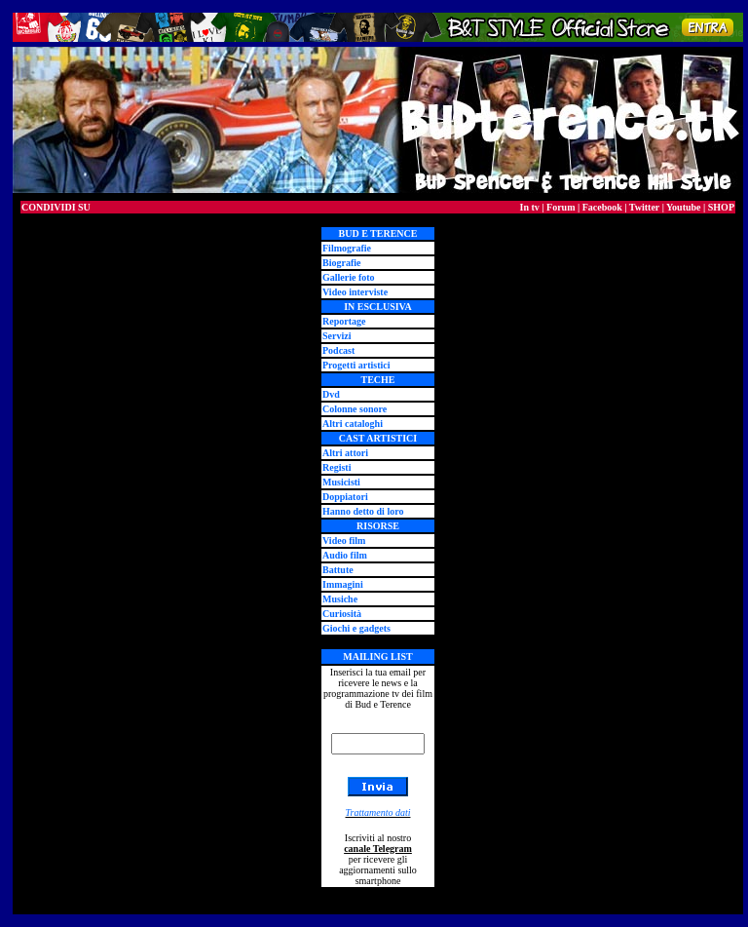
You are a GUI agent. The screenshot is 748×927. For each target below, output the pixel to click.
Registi (336, 467)
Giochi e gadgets (356, 628)
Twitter (644, 207)
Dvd (331, 394)
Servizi (336, 335)
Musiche (339, 599)
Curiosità (341, 613)
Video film (343, 540)
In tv (530, 207)
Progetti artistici (356, 365)
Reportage (343, 321)
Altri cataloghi (352, 423)
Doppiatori (345, 496)
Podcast (338, 350)
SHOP (721, 207)
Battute (338, 569)
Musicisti (341, 482)
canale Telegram (378, 848)
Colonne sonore (354, 409)
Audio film (344, 555)
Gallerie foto (348, 277)
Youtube (683, 207)
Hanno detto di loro (362, 511)
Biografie (341, 262)
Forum (560, 207)
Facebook (602, 207)
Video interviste (355, 292)
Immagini (342, 584)
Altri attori (345, 452)
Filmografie (346, 248)
